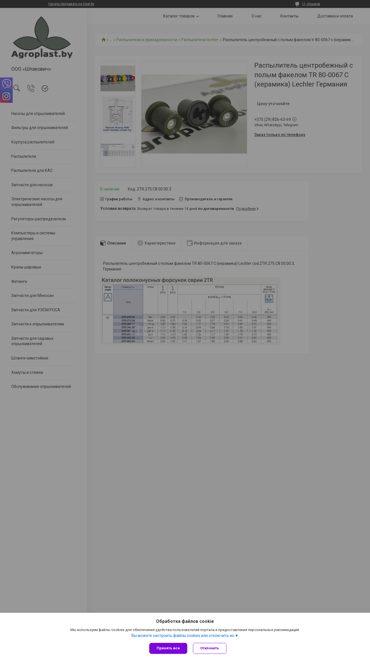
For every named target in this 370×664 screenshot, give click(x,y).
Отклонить (209, 648)
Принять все (168, 648)
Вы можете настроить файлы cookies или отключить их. (183, 635)
